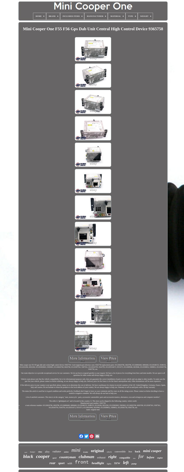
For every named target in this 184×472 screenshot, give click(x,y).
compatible (124, 458)
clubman (86, 456)
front (82, 462)
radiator (56, 451)
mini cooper (152, 451)
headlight (98, 463)
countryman (67, 457)
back (137, 451)
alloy (47, 451)
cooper (43, 456)
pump (134, 464)
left (126, 462)
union (66, 452)
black (28, 456)
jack (26, 452)
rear (52, 463)
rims (40, 452)
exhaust (101, 457)
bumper (32, 452)
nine (134, 458)
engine (160, 458)
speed (54, 458)
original (97, 451)
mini (75, 450)
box (130, 451)
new (117, 463)
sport (61, 463)
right (112, 457)
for (141, 456)
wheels (109, 452)
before (150, 457)
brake (85, 452)
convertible (120, 451)
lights (109, 464)
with (69, 463)
